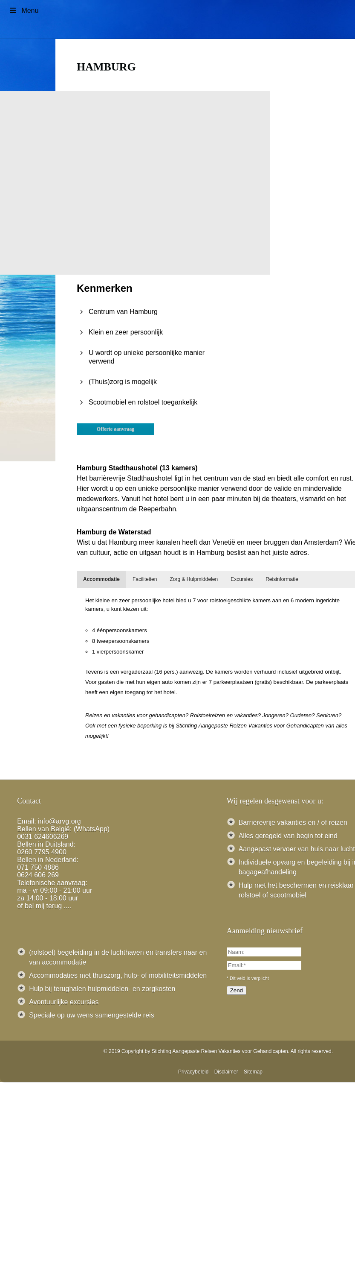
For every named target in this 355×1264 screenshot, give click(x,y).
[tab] (101, 579)
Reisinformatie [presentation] (282, 579)
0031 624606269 (42, 836)
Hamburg (106, 67)
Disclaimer (226, 1072)
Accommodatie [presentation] (101, 579)
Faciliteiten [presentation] (145, 579)
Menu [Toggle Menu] (23, 10)
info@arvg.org (59, 821)
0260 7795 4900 (41, 852)
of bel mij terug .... (44, 905)
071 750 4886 (38, 867)
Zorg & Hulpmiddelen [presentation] (194, 579)
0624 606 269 (38, 875)
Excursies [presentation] (242, 579)
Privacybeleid (193, 1072)
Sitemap (253, 1072)
